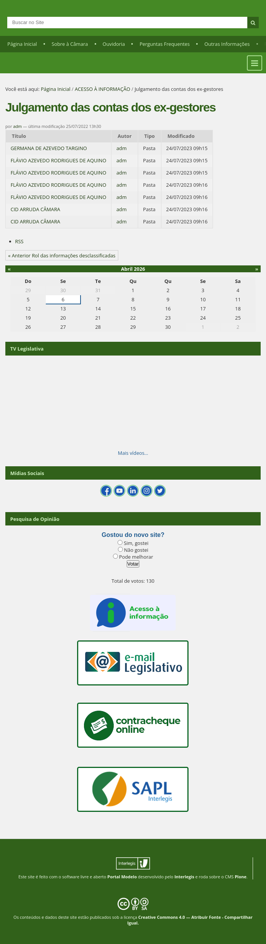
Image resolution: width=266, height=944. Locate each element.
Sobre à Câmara (70, 43)
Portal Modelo (122, 876)
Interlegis (184, 876)
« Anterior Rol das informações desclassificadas (61, 255)
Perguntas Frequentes (165, 43)
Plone (241, 876)
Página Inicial (22, 43)
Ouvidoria (114, 43)
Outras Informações (227, 43)
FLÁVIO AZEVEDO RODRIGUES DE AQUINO (58, 160)
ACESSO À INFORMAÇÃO (102, 89)
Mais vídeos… (133, 452)
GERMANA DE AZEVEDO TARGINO (49, 148)
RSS (19, 241)
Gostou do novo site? (133, 535)
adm (17, 126)
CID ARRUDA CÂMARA (35, 209)
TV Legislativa (27, 348)
